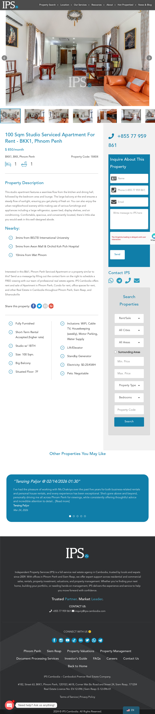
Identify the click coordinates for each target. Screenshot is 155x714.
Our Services (82, 5)
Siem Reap (69, 576)
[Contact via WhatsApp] (110, 280)
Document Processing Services (37, 658)
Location (66, 5)
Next (150, 58)
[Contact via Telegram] (119, 280)
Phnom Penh (50, 576)
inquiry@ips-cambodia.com (89, 611)
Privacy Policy (87, 696)
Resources (98, 5)
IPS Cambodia (52, 676)
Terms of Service (69, 696)
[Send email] (137, 280)
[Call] (128, 280)
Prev (5, 58)
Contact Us (131, 658)
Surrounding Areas (127, 352)
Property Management (115, 651)
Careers (112, 658)
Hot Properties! (127, 5)
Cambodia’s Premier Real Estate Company (86, 676)
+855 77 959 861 (60, 611)
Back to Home (77, 666)
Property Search (49, 5)
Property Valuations (80, 651)
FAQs (97, 658)
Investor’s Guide (76, 658)
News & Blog (145, 5)
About (111, 5)
